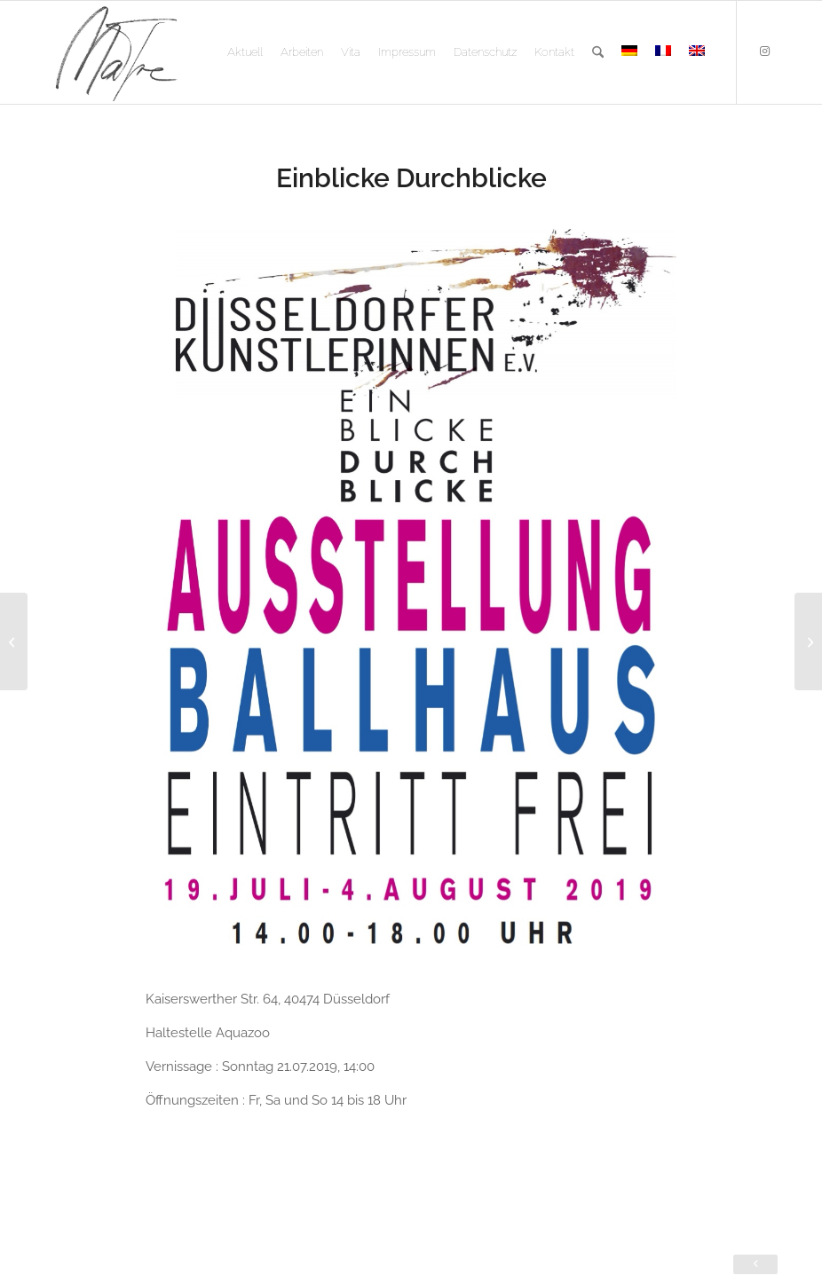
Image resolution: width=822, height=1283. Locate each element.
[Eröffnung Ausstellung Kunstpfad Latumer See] (808, 641)
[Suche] (598, 52)
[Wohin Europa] (14, 641)
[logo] (115, 52)
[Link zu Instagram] (764, 51)
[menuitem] (245, 52)
